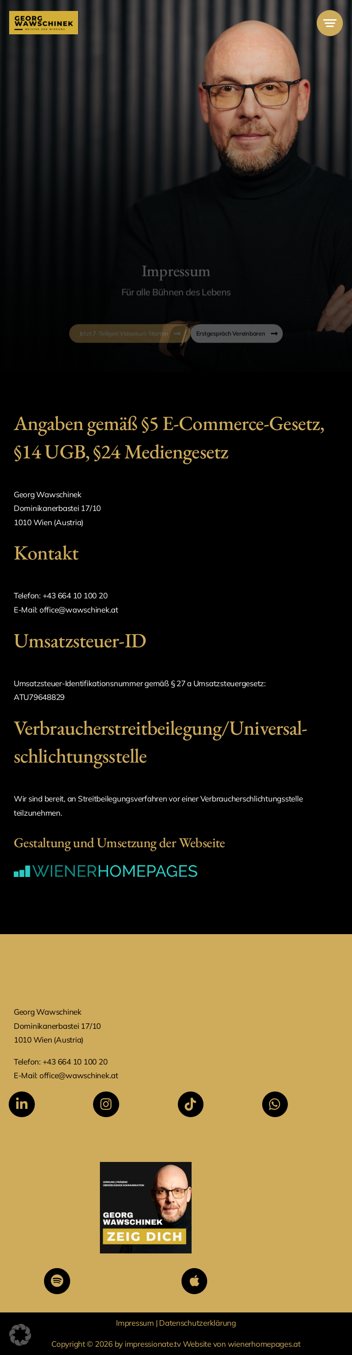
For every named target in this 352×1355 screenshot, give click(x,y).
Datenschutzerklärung (197, 1323)
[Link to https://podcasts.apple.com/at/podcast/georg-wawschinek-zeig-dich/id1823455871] (194, 1281)
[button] (20, 1335)
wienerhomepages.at (264, 1344)
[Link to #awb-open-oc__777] (330, 23)
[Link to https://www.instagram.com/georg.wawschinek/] (106, 1104)
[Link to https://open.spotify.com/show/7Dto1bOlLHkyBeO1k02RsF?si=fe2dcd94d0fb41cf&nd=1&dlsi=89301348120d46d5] (57, 1281)
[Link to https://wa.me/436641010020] (275, 1104)
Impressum (135, 1323)
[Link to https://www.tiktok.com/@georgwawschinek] (191, 1104)
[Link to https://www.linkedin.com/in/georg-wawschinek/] (21, 1104)
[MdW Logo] (43, 15)
